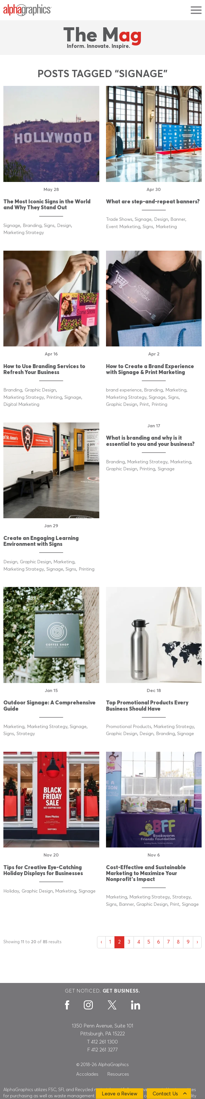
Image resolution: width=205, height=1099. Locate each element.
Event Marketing (123, 226)
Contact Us (165, 1093)
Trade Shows (119, 219)
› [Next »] (197, 942)
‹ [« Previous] (101, 942)
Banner (177, 219)
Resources (118, 1074)
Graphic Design (40, 390)
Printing (54, 397)
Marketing (166, 226)
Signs (49, 225)
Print (144, 404)
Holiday (11, 891)
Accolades (87, 1074)
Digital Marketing (21, 404)
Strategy (26, 733)
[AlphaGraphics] (27, 10)
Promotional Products (128, 726)
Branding (32, 225)
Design (64, 225)
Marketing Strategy (23, 232)
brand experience (124, 390)
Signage (11, 225)
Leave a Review (119, 1093)
